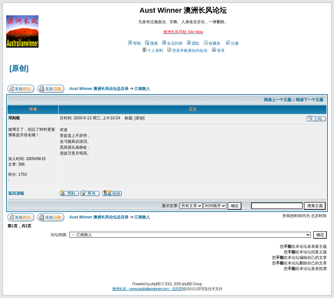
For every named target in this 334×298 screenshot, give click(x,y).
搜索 (151, 43)
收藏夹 (212, 43)
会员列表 (172, 43)
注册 (232, 43)
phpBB (155, 284)
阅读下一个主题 (309, 99)
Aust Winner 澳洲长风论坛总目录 (99, 88)
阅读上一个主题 (277, 99)
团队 (193, 43)
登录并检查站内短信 (187, 50)
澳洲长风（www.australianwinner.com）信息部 (147, 289)
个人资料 (153, 50)
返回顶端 (16, 193)
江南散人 (142, 88)
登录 (218, 50)
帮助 (134, 43)
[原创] (19, 68)
